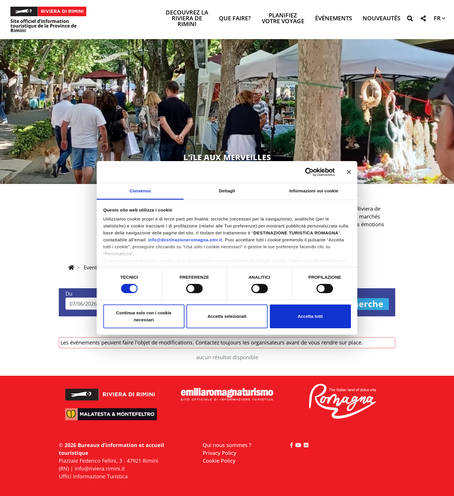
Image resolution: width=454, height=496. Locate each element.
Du (68, 293)
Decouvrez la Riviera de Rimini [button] (187, 19)
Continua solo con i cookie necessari (143, 316)
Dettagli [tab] (227, 190)
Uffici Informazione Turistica (93, 476)
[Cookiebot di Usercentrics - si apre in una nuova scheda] (309, 171)
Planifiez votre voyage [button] (283, 18)
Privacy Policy (219, 452)
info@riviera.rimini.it (100, 468)
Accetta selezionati (226, 316)
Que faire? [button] (235, 18)
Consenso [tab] (140, 190)
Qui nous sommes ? (227, 445)
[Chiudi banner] (349, 172)
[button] (410, 19)
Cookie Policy (219, 460)
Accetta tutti (310, 316)
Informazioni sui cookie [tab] (314, 190)
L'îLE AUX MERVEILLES (227, 157)
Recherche (360, 304)
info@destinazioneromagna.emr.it (185, 239)
